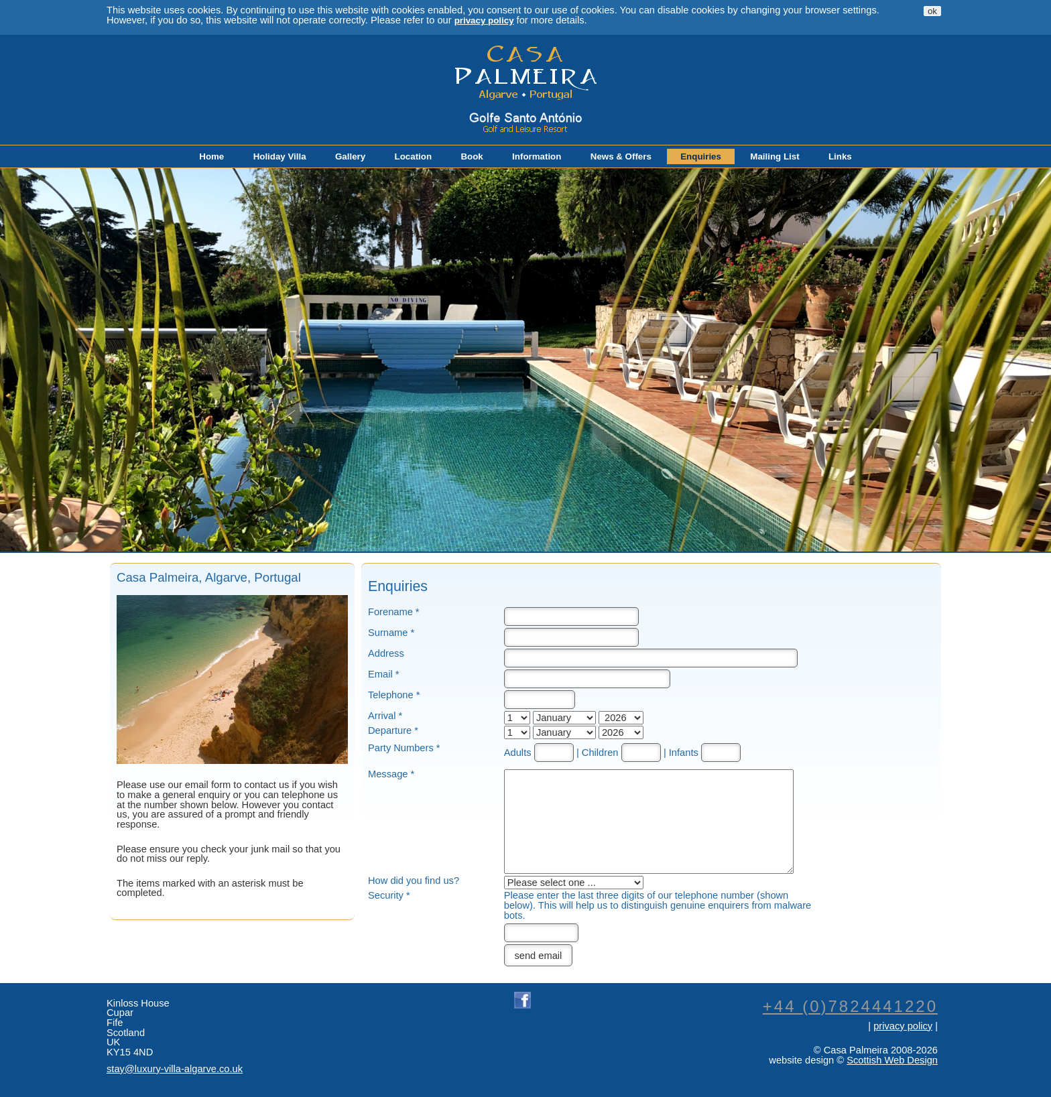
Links (840, 156)
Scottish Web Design (892, 1060)
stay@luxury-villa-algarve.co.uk (175, 1068)
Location (413, 156)
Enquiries (700, 156)
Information (536, 156)
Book (471, 156)
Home (211, 156)
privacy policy (484, 20)
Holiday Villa (279, 156)
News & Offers (621, 156)
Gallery (350, 156)
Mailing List (774, 156)
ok (932, 11)
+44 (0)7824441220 (850, 1006)
